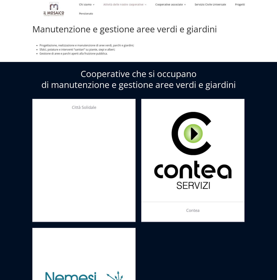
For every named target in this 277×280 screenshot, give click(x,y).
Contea (188, 210)
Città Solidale (84, 107)
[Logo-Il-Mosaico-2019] (54, 3)
